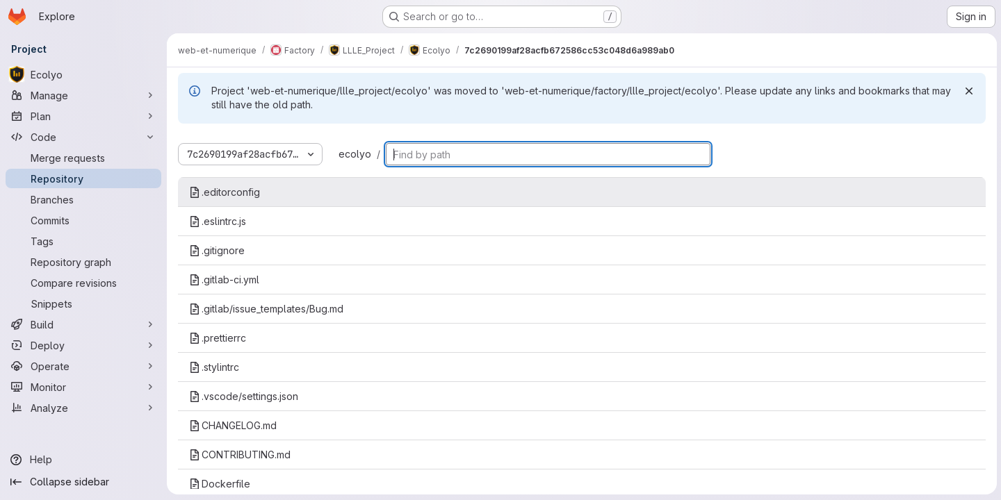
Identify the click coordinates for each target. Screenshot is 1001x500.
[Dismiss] (967, 91)
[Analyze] (83, 407)
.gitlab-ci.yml (224, 279)
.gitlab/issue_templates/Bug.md (266, 309)
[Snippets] (83, 303)
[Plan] (83, 116)
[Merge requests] (83, 157)
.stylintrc (214, 367)
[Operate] (83, 366)
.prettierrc (217, 338)
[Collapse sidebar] (83, 482)
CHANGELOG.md (233, 425)
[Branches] (83, 199)
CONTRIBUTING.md (240, 454)
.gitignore (217, 250)
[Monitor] (83, 387)
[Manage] (83, 95)
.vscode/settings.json (243, 396)
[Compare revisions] (83, 282)
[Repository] (83, 178)
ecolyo (355, 154)
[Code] (83, 137)
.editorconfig (224, 192)
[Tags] (83, 241)
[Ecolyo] (83, 74)
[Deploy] (83, 345)
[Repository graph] (83, 262)
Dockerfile (219, 484)
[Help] (83, 459)
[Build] (83, 324)
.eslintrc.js (217, 221)
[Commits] (83, 220)
